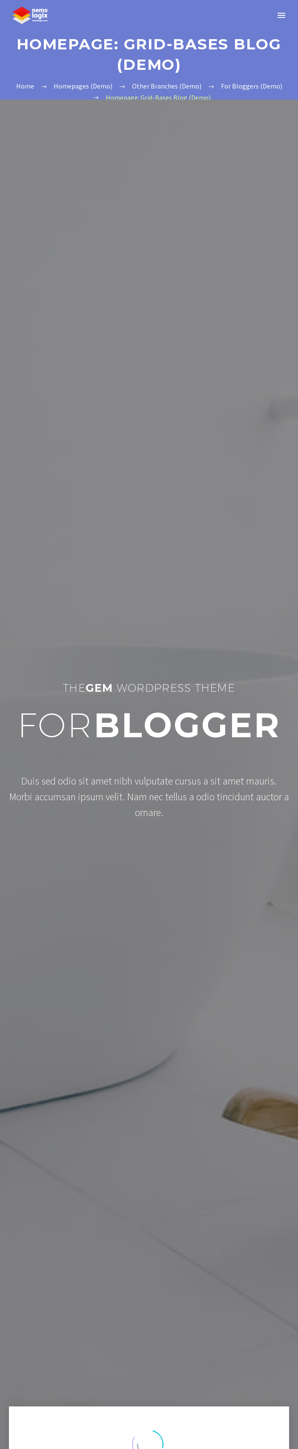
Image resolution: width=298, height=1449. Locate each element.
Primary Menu (281, 15)
